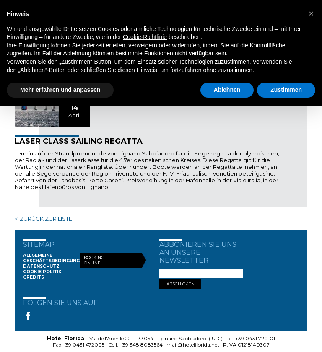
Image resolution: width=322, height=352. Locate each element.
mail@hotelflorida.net (192, 345)
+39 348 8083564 (141, 345)
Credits (33, 277)
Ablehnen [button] (227, 89)
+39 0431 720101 (255, 338)
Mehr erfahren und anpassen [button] (60, 89)
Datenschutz (41, 266)
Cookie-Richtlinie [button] (145, 37)
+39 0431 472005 (83, 345)
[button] (311, 13)
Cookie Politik (42, 271)
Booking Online (94, 260)
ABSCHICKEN (180, 284)
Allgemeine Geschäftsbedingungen (54, 258)
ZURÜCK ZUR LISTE (46, 218)
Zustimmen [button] (286, 89)
